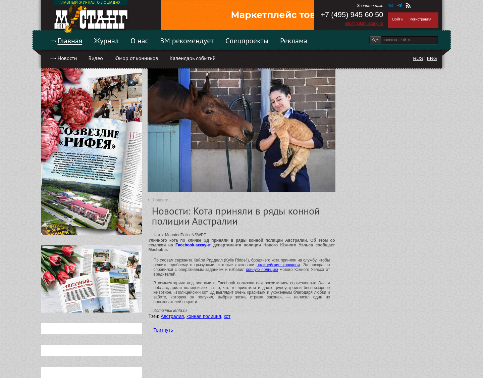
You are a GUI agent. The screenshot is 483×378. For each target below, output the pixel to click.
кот (227, 316)
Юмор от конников (136, 58)
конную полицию (262, 269)
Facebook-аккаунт (193, 245)
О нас (139, 40)
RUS (418, 58)
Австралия (172, 316)
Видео (95, 58)
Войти (397, 19)
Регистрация (420, 19)
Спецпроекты (246, 40)
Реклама (293, 40)
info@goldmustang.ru (364, 23)
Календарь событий (192, 58)
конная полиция (203, 316)
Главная (70, 40)
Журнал (106, 40)
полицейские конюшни (278, 265)
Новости (67, 58)
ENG (432, 58)
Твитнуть (163, 330)
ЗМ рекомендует (187, 40)
